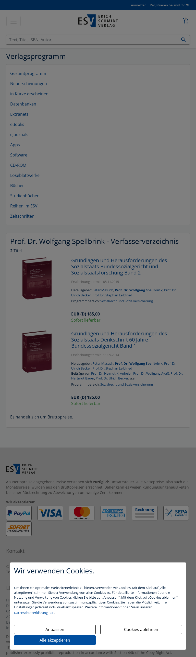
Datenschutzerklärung (31, 612)
